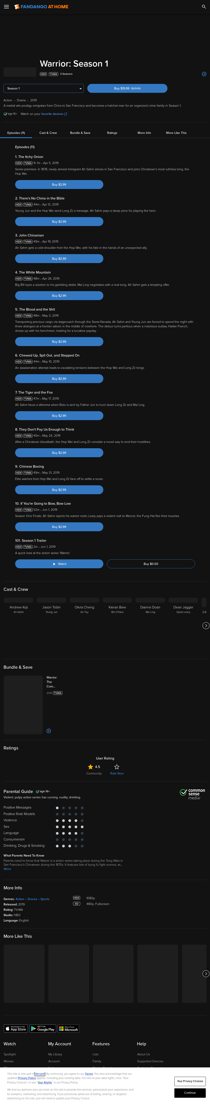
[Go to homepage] (41, 6)
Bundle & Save (80, 133)
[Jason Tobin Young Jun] (51, 626)
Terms (89, 1074)
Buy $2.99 (59, 185)
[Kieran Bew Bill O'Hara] (117, 626)
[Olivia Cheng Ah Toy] (84, 626)
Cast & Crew (48, 133)
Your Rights (45, 1082)
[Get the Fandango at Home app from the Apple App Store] (16, 1028)
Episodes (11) (16, 133)
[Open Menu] (6, 6)
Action (20, 899)
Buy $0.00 (151, 564)
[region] (105, 1086)
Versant (40, 1074)
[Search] (204, 6)
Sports (45, 899)
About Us (143, 1054)
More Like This (176, 133)
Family (97, 1061)
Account (54, 1061)
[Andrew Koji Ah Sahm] (18, 626)
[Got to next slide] (206, 626)
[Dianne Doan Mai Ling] (150, 626)
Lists (95, 1054)
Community (94, 773)
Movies (8, 1061)
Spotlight (10, 1054)
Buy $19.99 (135, 88)
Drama (32, 899)
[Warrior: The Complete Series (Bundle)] (56, 682)
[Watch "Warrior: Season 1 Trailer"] (59, 563)
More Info (144, 133)
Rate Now (117, 773)
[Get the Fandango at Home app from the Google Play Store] (42, 1028)
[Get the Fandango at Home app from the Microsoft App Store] (68, 1028)
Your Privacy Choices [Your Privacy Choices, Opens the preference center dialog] (190, 1081)
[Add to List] (204, 74)
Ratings (112, 133)
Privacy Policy (27, 1078)
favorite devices (54, 114)
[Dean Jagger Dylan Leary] (183, 626)
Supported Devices (150, 1061)
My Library (55, 1054)
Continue (190, 1093)
